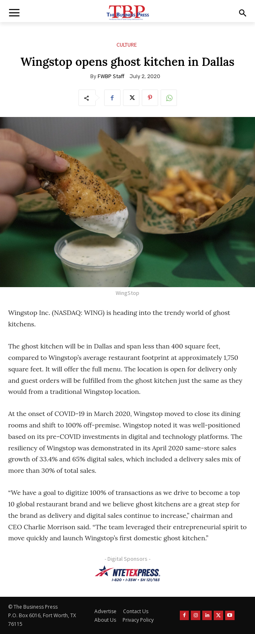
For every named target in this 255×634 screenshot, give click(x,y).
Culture (126, 44)
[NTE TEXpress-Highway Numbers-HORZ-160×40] (127, 573)
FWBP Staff (111, 76)
